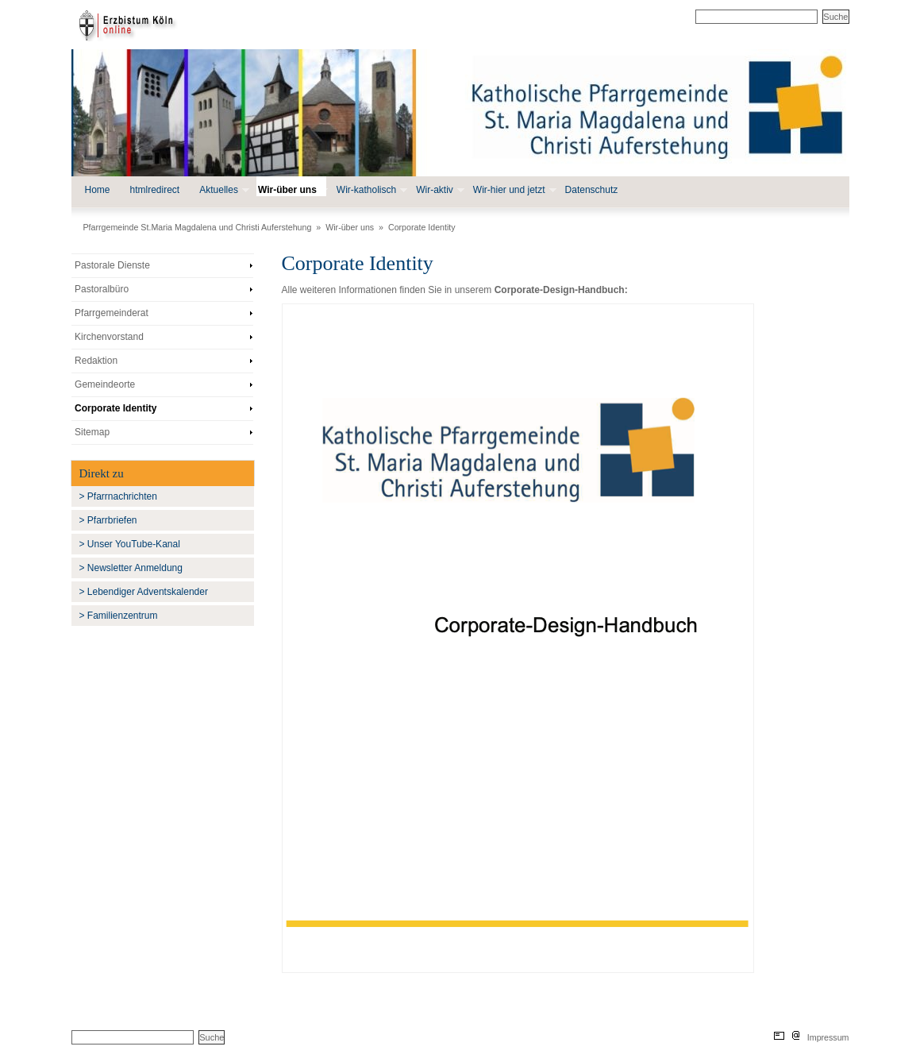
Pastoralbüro (102, 289)
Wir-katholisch (370, 190)
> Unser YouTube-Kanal (129, 544)
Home (97, 189)
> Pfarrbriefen (108, 520)
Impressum (828, 1037)
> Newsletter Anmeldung (131, 567)
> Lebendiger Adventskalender (143, 591)
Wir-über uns (291, 190)
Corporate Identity (422, 227)
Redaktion (96, 360)
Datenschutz (591, 189)
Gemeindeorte (105, 384)
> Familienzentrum (118, 615)
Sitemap (92, 432)
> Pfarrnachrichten (118, 496)
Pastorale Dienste (112, 265)
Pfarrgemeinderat (111, 313)
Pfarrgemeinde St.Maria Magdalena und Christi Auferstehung (197, 227)
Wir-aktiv (438, 190)
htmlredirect (155, 189)
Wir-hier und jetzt (513, 190)
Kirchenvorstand (109, 336)
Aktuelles (223, 190)
